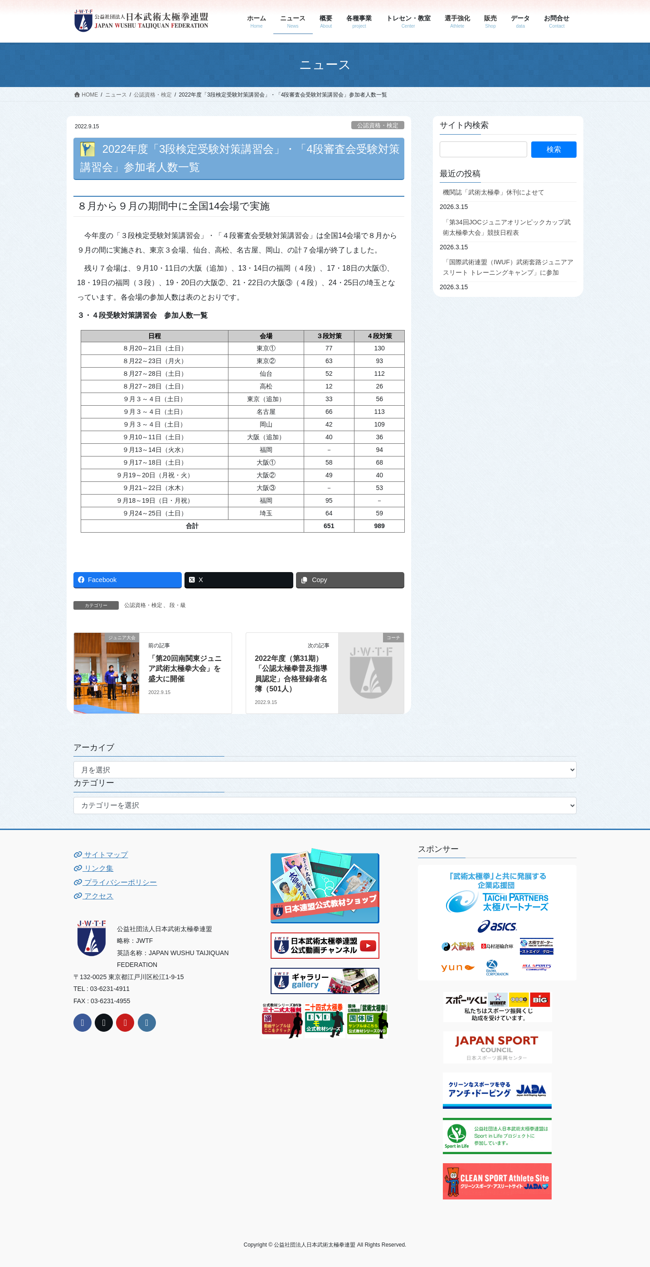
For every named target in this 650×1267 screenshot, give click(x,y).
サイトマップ (100, 855)
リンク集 (93, 868)
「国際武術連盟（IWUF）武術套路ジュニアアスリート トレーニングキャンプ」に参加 (508, 267)
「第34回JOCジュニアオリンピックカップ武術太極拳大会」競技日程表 (507, 227)
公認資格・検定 (377, 125)
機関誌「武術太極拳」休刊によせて (493, 192)
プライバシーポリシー (115, 882)
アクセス (93, 896)
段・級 (178, 605)
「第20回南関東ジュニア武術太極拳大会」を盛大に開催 (185, 669)
